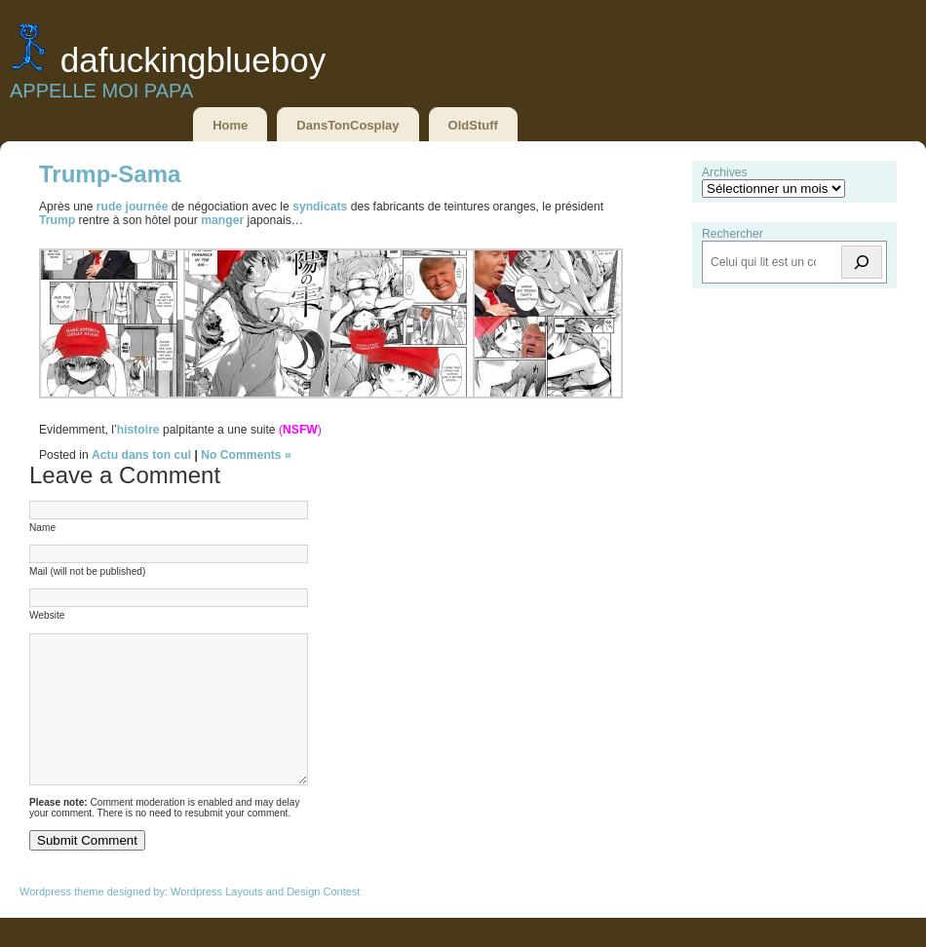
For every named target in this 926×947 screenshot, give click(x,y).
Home (230, 125)
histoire (138, 429)
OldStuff (473, 125)
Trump (57, 220)
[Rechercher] (861, 262)
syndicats (319, 206)
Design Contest (323, 921)
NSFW (300, 429)
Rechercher (732, 234)
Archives (725, 172)
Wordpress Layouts (217, 921)
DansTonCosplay (347, 125)
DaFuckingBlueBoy (193, 60)
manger (222, 220)
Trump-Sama (109, 174)
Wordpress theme (61, 921)
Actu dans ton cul (141, 455)
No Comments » (246, 455)
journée (147, 206)
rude (109, 206)
